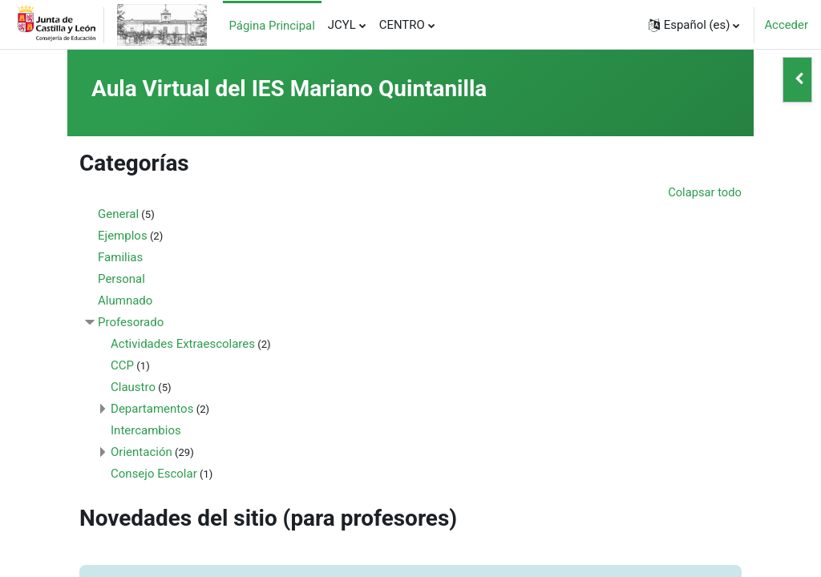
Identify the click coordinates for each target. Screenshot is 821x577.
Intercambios (160, 430)
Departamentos (166, 408)
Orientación (156, 452)
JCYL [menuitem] (342, 25)
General (132, 214)
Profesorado (145, 322)
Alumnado (139, 300)
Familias (134, 257)
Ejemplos (137, 235)
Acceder (786, 25)
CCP (136, 365)
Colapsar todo (690, 192)
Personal (136, 279)
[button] (694, 25)
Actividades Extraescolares (197, 344)
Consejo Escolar (168, 473)
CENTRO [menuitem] (402, 25)
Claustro (147, 387)
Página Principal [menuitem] (272, 25)
